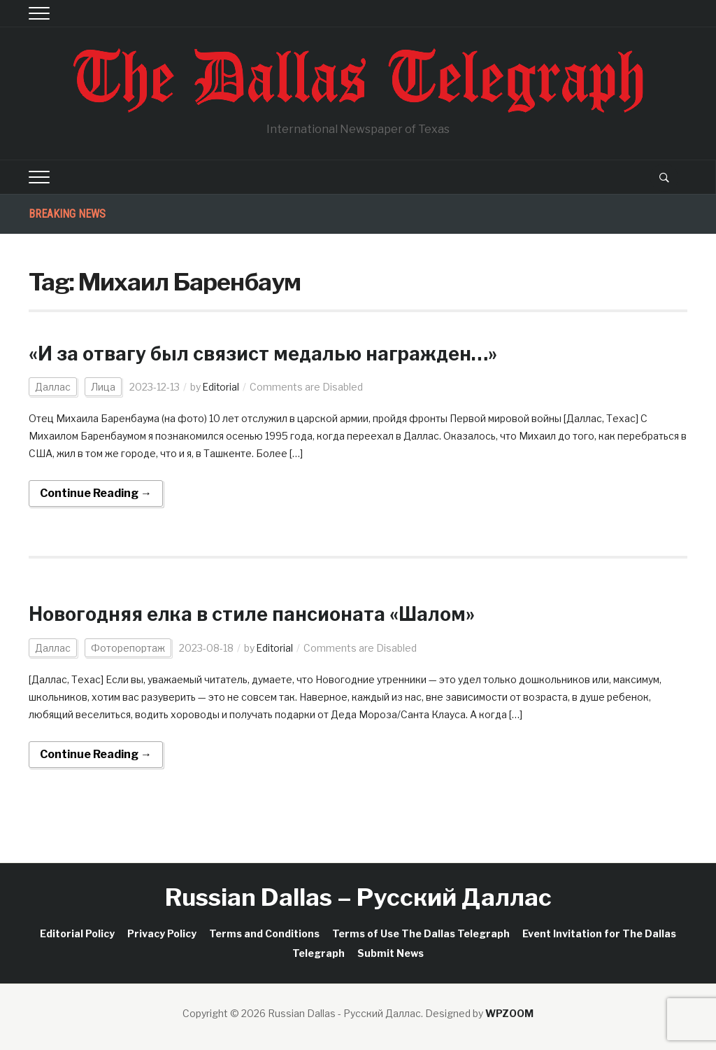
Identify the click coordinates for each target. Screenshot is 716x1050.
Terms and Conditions (264, 933)
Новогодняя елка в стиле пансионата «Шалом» (262, 614)
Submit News (390, 953)
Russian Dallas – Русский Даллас (358, 897)
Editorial (222, 387)
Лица (103, 387)
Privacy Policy (161, 933)
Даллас (53, 387)
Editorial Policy (77, 933)
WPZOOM (509, 1013)
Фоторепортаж (128, 648)
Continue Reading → (96, 493)
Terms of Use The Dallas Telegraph (421, 933)
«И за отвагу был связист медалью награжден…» (273, 353)
